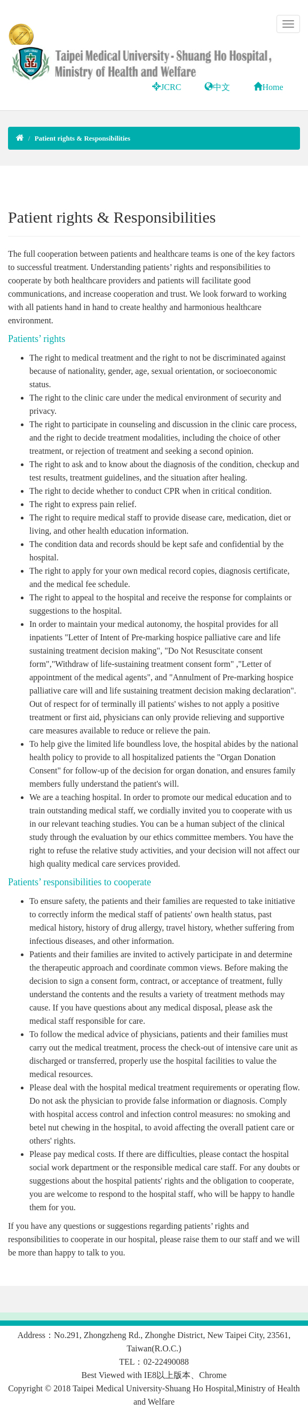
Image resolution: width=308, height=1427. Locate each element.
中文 (217, 87)
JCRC (166, 87)
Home (268, 87)
